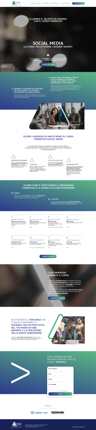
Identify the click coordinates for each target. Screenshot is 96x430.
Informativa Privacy (64, 390)
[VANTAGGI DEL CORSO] (36, 3)
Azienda (50, 379)
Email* (49, 374)
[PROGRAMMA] (46, 3)
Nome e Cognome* (52, 368)
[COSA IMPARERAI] (55, 3)
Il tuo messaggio (52, 384)
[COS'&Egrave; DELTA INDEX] (65, 3)
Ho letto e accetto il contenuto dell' (59, 390)
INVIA (60, 394)
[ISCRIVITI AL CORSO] (78, 3)
